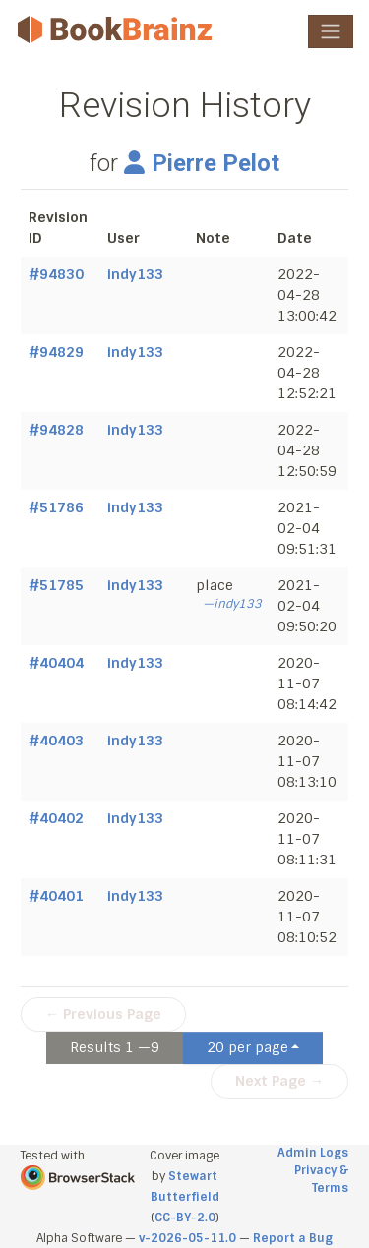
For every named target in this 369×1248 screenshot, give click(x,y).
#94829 (56, 352)
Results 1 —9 (114, 1047)
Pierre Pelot (201, 163)
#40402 (56, 818)
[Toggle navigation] (330, 31)
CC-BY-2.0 (184, 1217)
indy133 (135, 274)
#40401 (56, 896)
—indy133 (232, 604)
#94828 (56, 430)
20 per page (247, 1047)
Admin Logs (312, 1152)
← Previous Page (103, 1014)
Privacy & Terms (321, 1179)
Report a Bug (293, 1238)
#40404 (56, 663)
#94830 (56, 274)
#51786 (56, 507)
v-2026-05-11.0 (187, 1238)
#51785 (56, 585)
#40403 (56, 740)
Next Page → (279, 1081)
